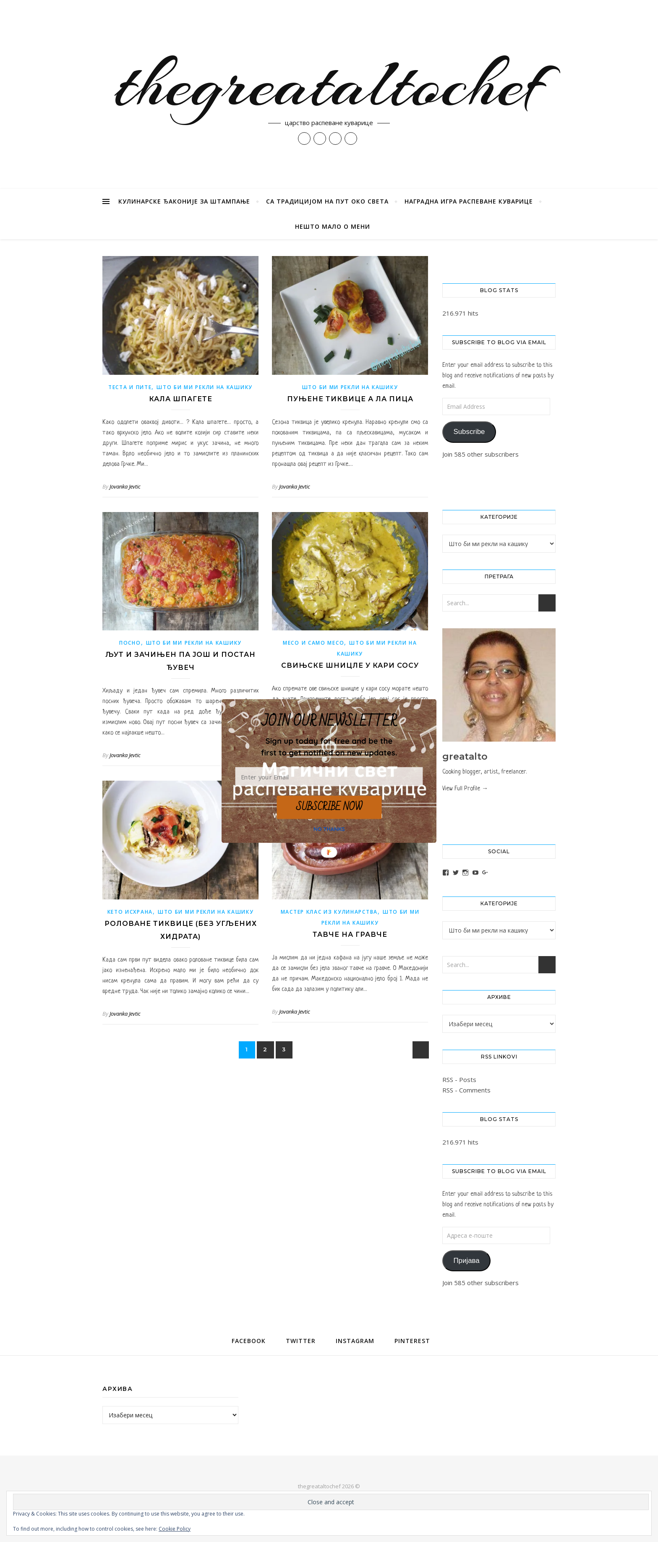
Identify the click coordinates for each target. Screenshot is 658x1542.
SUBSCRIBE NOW (329, 807)
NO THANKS (329, 829)
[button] (329, 746)
